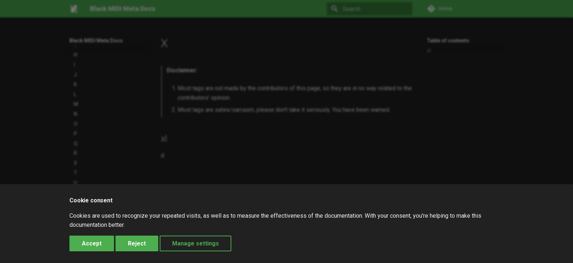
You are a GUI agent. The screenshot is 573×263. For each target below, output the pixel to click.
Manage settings (195, 243)
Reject (137, 243)
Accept (92, 243)
